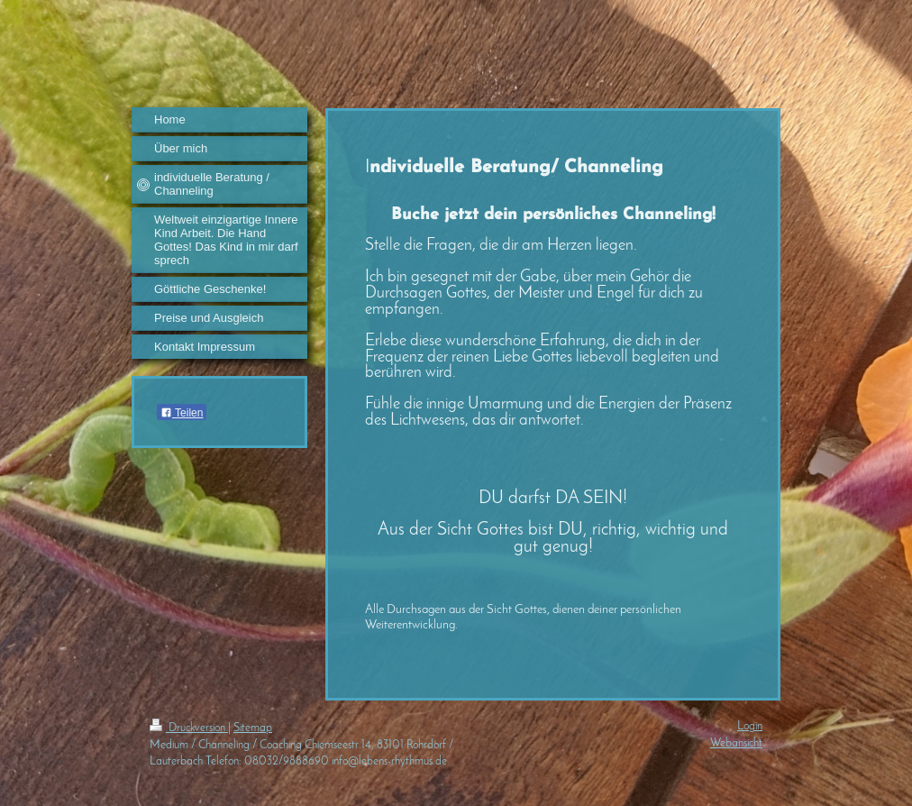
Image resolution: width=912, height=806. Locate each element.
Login (749, 726)
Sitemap (252, 728)
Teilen (181, 413)
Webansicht (736, 743)
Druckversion (189, 728)
